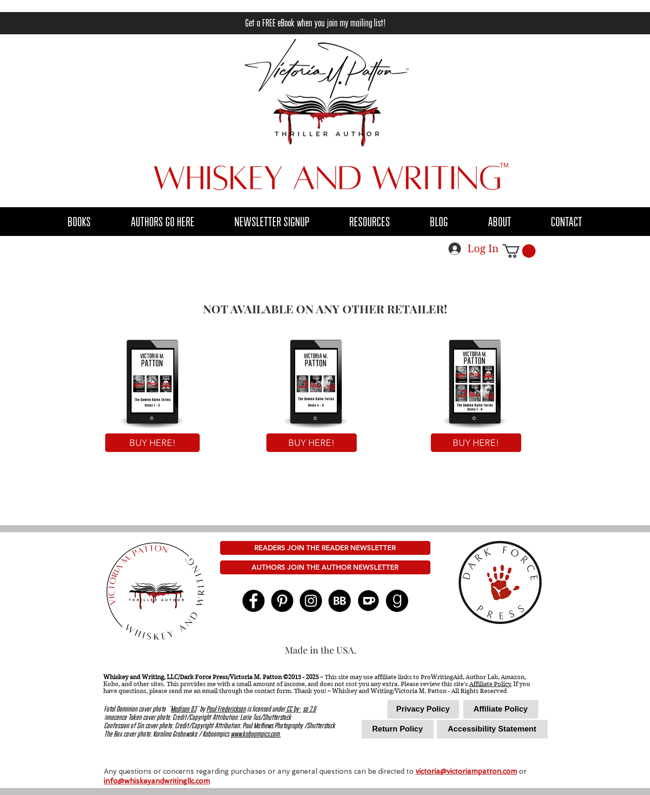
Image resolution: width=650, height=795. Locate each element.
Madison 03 (183, 709)
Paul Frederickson (226, 709)
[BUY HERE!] (152, 442)
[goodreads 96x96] (397, 601)
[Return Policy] (398, 729)
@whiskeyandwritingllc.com (164, 781)
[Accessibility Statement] (492, 729)
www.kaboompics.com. (256, 734)
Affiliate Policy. (490, 684)
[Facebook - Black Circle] (253, 601)
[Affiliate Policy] (500, 709)
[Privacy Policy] (423, 709)
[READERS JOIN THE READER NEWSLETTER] (325, 548)
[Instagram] (311, 601)
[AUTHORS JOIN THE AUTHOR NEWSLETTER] (325, 567)
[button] (163, 222)
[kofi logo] (368, 601)
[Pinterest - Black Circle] (282, 601)
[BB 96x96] (339, 601)
